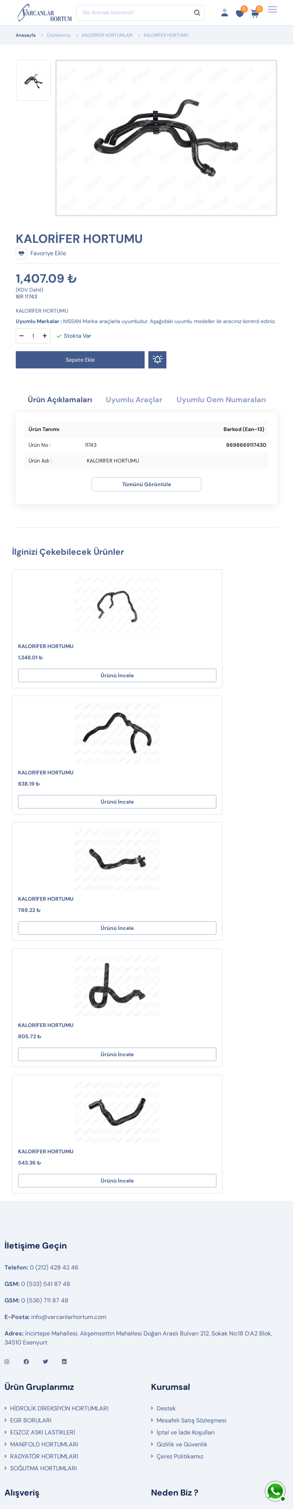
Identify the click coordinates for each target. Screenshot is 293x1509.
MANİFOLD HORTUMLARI (44, 1209)
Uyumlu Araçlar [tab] (186, 400)
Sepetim (21, 1291)
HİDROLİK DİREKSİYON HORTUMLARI (59, 1173)
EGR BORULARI (30, 1185)
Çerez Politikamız (180, 1221)
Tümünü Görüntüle (146, 501)
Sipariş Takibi (28, 1303)
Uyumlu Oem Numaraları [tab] (146, 416)
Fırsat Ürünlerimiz (34, 1315)
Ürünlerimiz (59, 35)
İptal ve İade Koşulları (186, 1197)
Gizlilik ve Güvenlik (182, 1209)
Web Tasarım (200, 1478)
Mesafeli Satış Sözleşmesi (192, 1185)
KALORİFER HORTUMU (46, 663)
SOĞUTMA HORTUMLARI (43, 1233)
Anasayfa (26, 35)
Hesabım (22, 1279)
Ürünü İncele (77, 692)
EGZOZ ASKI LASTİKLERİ (42, 1197)
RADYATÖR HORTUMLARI (44, 1221)
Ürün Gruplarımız (33, 1339)
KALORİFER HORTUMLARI (107, 35)
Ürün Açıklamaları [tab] (100, 400)
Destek (166, 1173)
